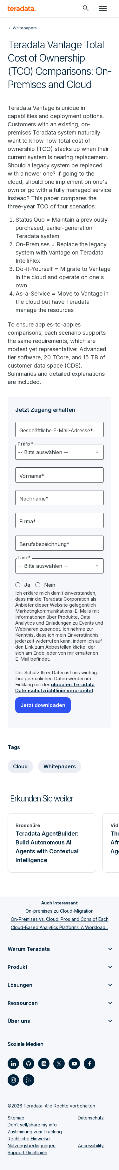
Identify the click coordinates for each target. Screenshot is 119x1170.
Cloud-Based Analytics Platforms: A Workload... (59, 927)
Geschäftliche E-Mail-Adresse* (56, 430)
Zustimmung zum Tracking (35, 1131)
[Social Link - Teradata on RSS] (28, 1080)
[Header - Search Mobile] (85, 8)
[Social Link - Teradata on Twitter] (59, 1063)
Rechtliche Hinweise (29, 1138)
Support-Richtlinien (27, 1152)
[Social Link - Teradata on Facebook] (89, 1063)
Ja (27, 585)
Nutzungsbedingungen (32, 1145)
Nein (49, 585)
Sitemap (16, 1117)
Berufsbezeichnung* (44, 544)
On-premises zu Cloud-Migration (59, 911)
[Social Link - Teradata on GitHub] (28, 1063)
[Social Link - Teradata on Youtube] (74, 1063)
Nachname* (34, 498)
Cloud (20, 766)
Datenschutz (91, 1117)
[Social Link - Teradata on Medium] (44, 1063)
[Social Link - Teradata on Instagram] (13, 1080)
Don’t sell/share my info (32, 1124)
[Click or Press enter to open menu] (102, 8)
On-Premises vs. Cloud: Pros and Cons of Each (60, 919)
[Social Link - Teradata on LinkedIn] (13, 1063)
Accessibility (91, 1145)
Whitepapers (59, 766)
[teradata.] (22, 8)
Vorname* (31, 476)
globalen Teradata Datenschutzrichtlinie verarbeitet (55, 687)
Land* (24, 558)
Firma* (27, 521)
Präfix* (25, 444)
